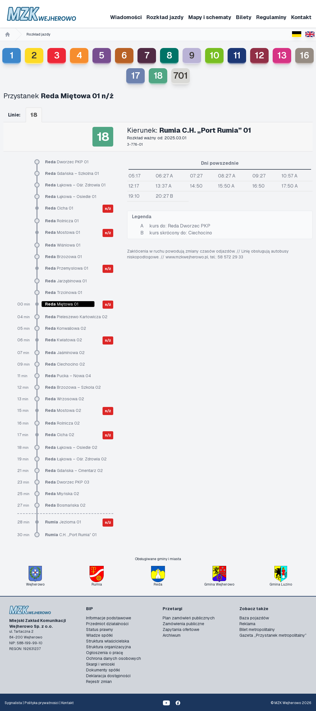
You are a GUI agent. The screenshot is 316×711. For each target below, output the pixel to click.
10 (214, 55)
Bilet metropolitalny (257, 629)
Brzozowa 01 (63, 256)
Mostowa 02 (63, 410)
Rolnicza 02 (62, 423)
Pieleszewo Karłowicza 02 (76, 316)
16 (304, 55)
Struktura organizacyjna (108, 646)
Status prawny (99, 629)
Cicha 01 (59, 208)
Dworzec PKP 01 (67, 161)
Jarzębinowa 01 (66, 281)
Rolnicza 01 (62, 220)
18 (158, 75)
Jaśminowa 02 (65, 352)
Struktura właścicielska (107, 641)
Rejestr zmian (99, 681)
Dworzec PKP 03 (67, 482)
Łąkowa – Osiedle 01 (70, 196)
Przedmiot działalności (107, 623)
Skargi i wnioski (100, 664)
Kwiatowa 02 (63, 339)
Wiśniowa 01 (63, 245)
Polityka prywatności (42, 703)
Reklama (247, 623)
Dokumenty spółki (103, 670)
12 (259, 55)
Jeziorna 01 (63, 522)
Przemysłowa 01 (66, 268)
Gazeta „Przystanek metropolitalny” (272, 635)
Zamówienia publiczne (183, 623)
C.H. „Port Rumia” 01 (71, 534)
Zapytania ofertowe (181, 629)
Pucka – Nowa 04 (68, 375)
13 (282, 55)
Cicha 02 (59, 434)
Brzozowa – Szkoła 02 (73, 387)
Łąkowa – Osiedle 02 (71, 447)
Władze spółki (99, 635)
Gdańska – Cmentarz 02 (74, 470)
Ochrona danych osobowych (113, 658)
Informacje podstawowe (108, 618)
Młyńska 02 (62, 493)
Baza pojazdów (254, 618)
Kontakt (301, 17)
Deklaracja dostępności (108, 675)
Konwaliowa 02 (65, 328)
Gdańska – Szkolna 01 (72, 173)
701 (180, 75)
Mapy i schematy (209, 17)
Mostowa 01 (62, 232)
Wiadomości (126, 17)
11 (237, 55)
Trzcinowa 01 (63, 292)
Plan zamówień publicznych (189, 618)
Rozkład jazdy (165, 17)
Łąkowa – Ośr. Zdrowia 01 (75, 185)
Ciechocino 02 (65, 364)
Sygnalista (13, 703)
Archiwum (172, 635)
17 (135, 75)
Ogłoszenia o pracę (104, 652)
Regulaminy (271, 17)
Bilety (244, 17)
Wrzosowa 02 (64, 398)
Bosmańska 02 (65, 505)
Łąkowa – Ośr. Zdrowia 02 (76, 459)
